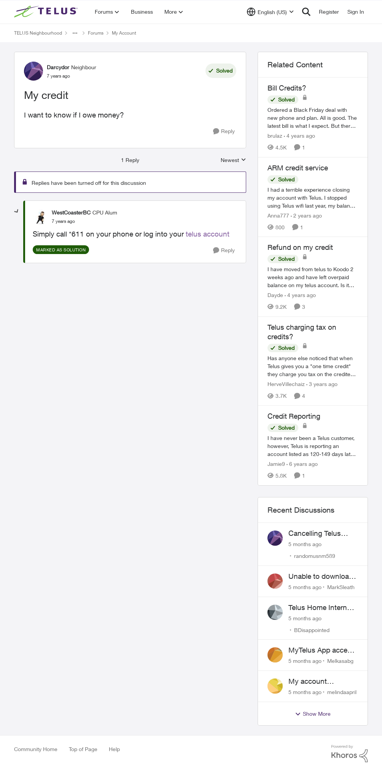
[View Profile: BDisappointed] (275, 612)
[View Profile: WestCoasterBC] (40, 216)
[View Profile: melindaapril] (275, 686)
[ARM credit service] (312, 197)
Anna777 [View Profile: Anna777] (278, 215)
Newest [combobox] (233, 160)
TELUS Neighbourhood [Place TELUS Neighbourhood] (38, 33)
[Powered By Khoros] (349, 753)
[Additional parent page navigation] (75, 33)
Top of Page (83, 749)
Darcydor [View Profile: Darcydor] (58, 67)
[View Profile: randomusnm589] (275, 538)
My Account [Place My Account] (124, 33)
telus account (207, 234)
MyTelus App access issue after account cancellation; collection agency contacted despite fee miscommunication (323, 650)
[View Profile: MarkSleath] (275, 581)
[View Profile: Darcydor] (33, 71)
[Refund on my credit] (312, 277)
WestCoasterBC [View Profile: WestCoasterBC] (71, 212)
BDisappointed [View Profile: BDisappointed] (311, 629)
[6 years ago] (302, 464)
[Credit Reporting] (312, 446)
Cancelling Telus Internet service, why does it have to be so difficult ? (322, 533)
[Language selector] (270, 11)
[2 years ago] (306, 215)
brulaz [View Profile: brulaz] (274, 135)
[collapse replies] (16, 211)
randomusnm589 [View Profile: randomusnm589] (314, 556)
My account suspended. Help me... (315, 681)
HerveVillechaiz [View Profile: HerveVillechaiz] (286, 384)
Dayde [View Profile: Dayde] (275, 295)
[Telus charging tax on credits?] (312, 366)
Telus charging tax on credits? (301, 332)
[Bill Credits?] (312, 118)
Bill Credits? (286, 88)
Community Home (35, 749)
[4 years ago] (299, 136)
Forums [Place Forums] (95, 33)
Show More (313, 713)
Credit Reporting (293, 416)
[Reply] (224, 131)
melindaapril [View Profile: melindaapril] (342, 692)
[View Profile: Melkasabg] (275, 654)
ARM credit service (297, 168)
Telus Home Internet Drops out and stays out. (321, 607)
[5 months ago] (305, 544)
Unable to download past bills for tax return (320, 576)
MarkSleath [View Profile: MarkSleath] (341, 587)
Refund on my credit (300, 247)
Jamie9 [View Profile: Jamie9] (276, 464)
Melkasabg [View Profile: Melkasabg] (340, 661)
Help (114, 749)
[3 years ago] (321, 384)
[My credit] (63, 221)
